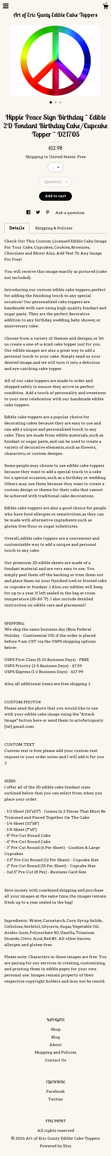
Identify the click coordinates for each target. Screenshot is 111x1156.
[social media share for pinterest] (48, 212)
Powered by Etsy (55, 1146)
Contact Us (55, 1060)
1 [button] (51, 102)
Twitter (55, 1099)
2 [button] (55, 102)
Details (16, 228)
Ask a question (70, 212)
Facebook (55, 1091)
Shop (56, 1029)
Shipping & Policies (53, 228)
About (55, 1044)
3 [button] (60, 102)
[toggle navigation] (6, 6)
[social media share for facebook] (28, 212)
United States (62, 157)
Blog (55, 1037)
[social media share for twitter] (38, 212)
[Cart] (105, 7)
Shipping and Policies (55, 1052)
